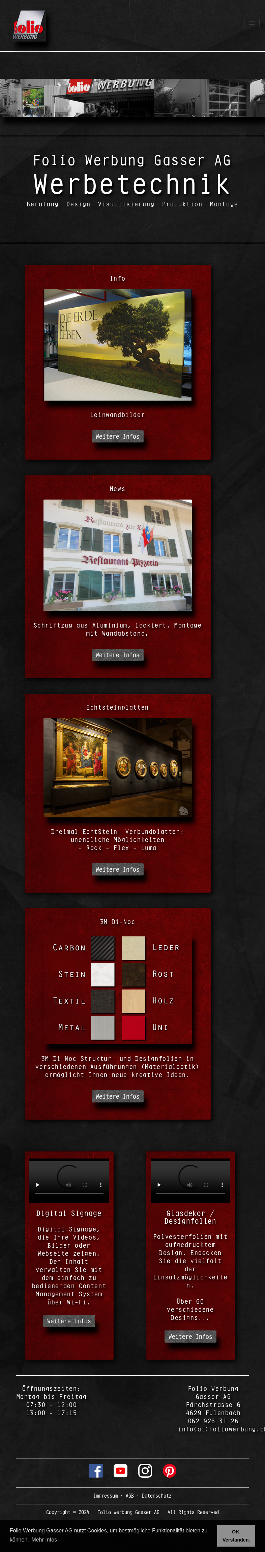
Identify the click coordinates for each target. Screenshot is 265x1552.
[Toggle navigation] (252, 23)
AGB (130, 1495)
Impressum (106, 1495)
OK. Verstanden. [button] (236, 1536)
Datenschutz (155, 1495)
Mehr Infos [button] (44, 1540)
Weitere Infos (118, 436)
